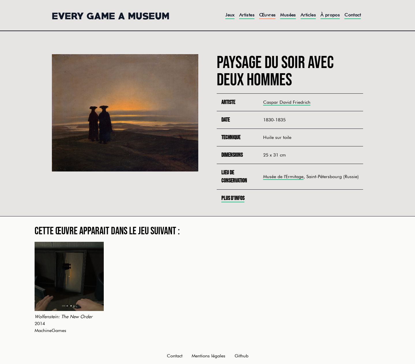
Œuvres (267, 15)
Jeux (230, 15)
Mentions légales (208, 356)
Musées (288, 15)
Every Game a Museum (110, 15)
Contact (352, 15)
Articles (308, 15)
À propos (330, 15)
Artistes (246, 15)
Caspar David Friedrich (286, 102)
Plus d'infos (232, 198)
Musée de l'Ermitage (283, 176)
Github (241, 356)
